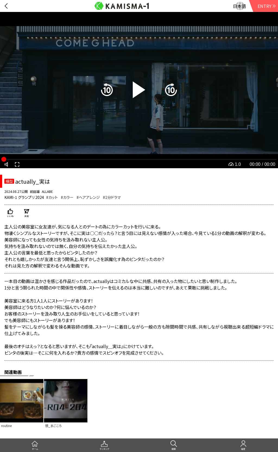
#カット (52, 197)
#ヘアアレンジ (88, 197)
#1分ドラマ (112, 197)
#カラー (67, 197)
